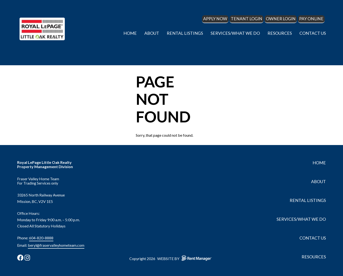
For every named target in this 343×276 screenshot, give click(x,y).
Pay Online (311, 18)
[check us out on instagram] (27, 257)
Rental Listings (185, 33)
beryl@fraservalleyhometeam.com (56, 245)
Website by (185, 258)
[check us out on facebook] (20, 257)
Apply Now (215, 18)
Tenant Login (246, 18)
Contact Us (312, 33)
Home (130, 33)
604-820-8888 (41, 238)
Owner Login (281, 18)
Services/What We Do (235, 33)
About (151, 33)
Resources (279, 33)
